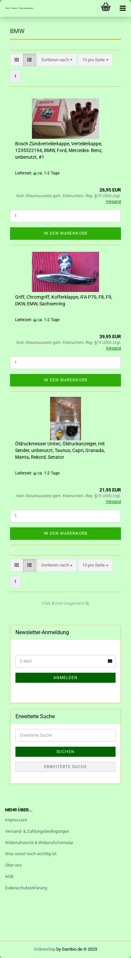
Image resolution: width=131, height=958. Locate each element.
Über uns (13, 865)
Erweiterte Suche (65, 766)
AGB (9, 876)
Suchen (65, 751)
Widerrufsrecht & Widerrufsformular (39, 842)
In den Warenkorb (65, 233)
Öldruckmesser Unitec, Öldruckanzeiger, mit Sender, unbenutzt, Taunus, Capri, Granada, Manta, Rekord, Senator (60, 450)
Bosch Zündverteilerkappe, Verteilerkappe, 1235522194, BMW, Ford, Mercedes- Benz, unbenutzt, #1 (58, 150)
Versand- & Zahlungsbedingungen (37, 831)
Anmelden (65, 677)
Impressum (16, 819)
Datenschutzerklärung (26, 887)
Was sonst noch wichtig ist (30, 853)
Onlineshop (44, 949)
